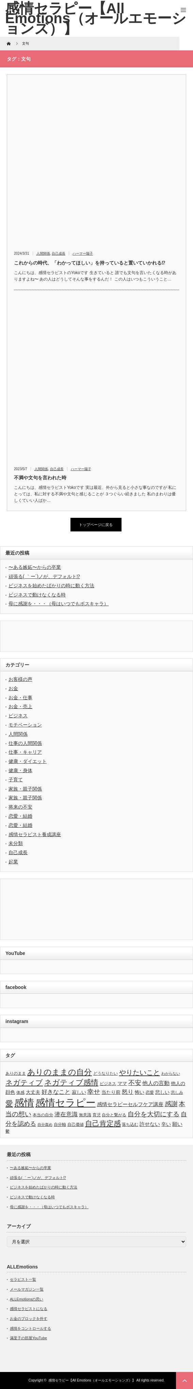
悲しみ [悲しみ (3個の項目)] (177, 1092)
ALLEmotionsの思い (26, 1299)
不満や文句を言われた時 (40, 477)
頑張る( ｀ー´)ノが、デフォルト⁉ (44, 576)
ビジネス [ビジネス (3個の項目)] (108, 1083)
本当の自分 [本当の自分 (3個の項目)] (43, 1115)
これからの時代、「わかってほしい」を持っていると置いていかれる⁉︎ (89, 263)
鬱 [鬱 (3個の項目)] (7, 1131)
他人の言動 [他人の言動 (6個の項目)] (156, 1083)
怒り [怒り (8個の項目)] (127, 1091)
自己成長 (58, 253)
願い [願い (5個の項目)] (177, 1124)
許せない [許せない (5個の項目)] (150, 1124)
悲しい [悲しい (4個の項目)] (162, 1092)
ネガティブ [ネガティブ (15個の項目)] (24, 1082)
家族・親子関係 (25, 789)
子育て (16, 779)
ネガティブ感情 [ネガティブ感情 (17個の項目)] (71, 1082)
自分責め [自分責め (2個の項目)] (44, 1124)
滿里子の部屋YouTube (28, 1338)
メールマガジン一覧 (27, 1289)
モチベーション (25, 725)
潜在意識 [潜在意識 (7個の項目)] (66, 1114)
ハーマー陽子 (83, 253)
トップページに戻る (96, 525)
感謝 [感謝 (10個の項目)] (171, 1103)
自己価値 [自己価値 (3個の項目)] (75, 1124)
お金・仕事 (20, 697)
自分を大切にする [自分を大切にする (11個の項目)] (153, 1114)
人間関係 (43, 253)
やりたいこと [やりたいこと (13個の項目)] (139, 1072)
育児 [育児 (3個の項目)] (97, 1115)
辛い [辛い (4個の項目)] (166, 1124)
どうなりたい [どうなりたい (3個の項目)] (105, 1073)
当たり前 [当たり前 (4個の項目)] (110, 1092)
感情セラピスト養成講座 (35, 834)
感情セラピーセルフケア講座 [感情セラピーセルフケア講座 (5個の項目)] (130, 1104)
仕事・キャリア (25, 752)
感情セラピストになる (28, 1309)
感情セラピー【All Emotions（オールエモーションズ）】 (91, 1380)
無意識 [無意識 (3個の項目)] (85, 1115)
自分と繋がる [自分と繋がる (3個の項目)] (114, 1115)
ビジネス (18, 715)
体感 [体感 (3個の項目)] (20, 1092)
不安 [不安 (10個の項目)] (134, 1082)
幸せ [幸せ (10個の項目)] (93, 1091)
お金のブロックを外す (28, 1318)
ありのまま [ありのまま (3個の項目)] (15, 1073)
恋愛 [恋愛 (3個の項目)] (150, 1092)
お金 (13, 688)
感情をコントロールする (30, 1328)
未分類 (16, 843)
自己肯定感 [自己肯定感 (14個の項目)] (103, 1123)
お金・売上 (20, 706)
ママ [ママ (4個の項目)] (122, 1083)
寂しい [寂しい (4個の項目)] (79, 1092)
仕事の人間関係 (25, 743)
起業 (13, 861)
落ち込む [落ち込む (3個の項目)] (130, 1124)
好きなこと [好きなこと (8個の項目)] (56, 1091)
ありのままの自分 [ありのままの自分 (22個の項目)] (59, 1072)
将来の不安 (20, 807)
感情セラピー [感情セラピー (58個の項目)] (65, 1102)
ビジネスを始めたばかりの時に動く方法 (51, 585)
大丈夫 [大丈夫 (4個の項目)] (33, 1092)
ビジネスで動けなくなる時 (37, 594)
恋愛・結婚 (20, 816)
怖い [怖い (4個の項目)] (139, 1092)
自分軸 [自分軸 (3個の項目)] (60, 1124)
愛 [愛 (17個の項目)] (9, 1103)
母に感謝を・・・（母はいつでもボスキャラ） (59, 603)
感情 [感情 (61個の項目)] (24, 1102)
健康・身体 (20, 770)
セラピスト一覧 (23, 1279)
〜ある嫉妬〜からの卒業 (35, 567)
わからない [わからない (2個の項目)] (170, 1073)
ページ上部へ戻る (184, 1380)
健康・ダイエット (28, 761)
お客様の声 (20, 679)
